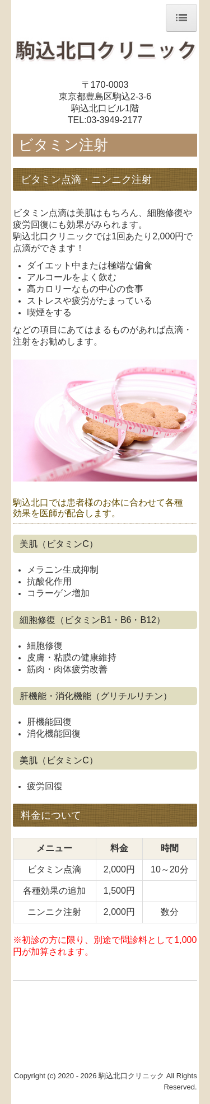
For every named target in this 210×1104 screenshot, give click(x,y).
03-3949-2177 (115, 120)
